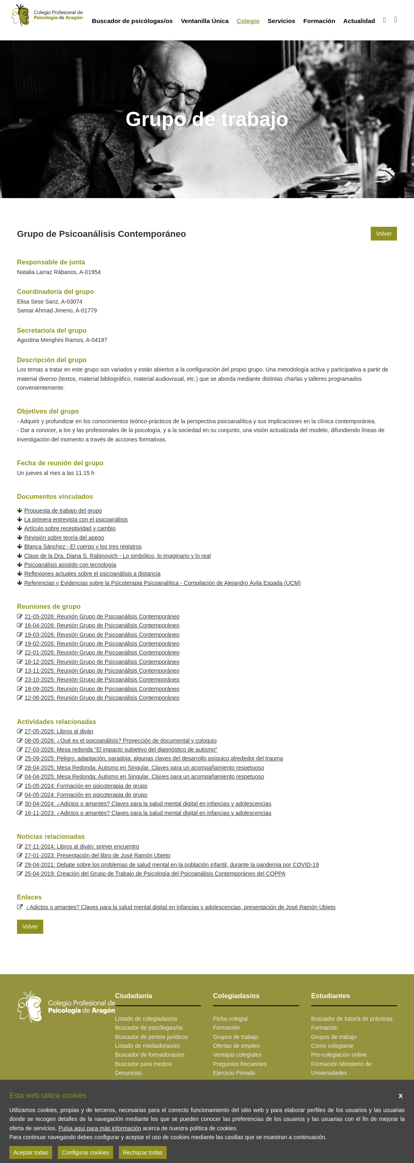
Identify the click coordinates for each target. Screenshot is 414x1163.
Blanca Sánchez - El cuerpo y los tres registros (83, 546)
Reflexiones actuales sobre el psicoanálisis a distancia (92, 573)
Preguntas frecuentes (240, 1064)
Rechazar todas (143, 1152)
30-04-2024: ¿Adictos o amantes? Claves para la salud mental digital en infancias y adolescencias (148, 803)
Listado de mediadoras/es (147, 1046)
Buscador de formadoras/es (150, 1054)
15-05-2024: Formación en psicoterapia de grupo (86, 786)
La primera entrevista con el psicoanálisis (76, 519)
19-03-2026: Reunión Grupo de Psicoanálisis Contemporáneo (102, 634)
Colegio (248, 20)
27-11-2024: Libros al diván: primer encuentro (82, 846)
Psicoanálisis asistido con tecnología (70, 564)
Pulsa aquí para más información (99, 1128)
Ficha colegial (230, 1018)
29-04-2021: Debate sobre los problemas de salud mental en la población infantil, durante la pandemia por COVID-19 (172, 864)
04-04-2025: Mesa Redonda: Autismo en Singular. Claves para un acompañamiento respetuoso (144, 776)
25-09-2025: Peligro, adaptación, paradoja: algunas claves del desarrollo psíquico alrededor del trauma (154, 758)
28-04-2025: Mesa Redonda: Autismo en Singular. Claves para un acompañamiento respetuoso (144, 767)
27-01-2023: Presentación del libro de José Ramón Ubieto (97, 855)
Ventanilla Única (204, 20)
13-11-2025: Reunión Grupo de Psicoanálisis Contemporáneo (102, 670)
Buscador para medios (143, 1064)
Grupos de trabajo (235, 1037)
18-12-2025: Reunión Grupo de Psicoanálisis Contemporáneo (102, 662)
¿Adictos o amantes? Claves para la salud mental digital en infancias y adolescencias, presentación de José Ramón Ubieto (181, 907)
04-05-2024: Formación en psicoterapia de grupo (86, 795)
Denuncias (128, 1073)
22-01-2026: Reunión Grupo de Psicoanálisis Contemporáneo (102, 652)
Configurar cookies (85, 1152)
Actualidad (359, 20)
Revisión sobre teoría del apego (64, 537)
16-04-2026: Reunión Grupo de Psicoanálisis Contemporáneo (102, 625)
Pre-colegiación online (339, 1054)
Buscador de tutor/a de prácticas (352, 1018)
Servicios (281, 20)
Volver (384, 233)
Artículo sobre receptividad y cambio (70, 528)
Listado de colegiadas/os (146, 1018)
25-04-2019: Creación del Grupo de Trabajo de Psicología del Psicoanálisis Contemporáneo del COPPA (155, 873)
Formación (319, 20)
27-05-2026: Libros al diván (59, 731)
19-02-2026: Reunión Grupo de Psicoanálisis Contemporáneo (102, 643)
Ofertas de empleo (236, 1046)
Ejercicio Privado (234, 1073)
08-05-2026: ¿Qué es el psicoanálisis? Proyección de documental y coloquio (121, 740)
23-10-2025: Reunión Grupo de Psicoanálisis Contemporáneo (102, 679)
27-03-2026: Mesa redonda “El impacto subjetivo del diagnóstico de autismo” (121, 749)
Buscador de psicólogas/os (132, 20)
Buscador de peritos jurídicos (151, 1037)
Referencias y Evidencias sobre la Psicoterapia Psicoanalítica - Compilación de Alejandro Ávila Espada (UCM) (162, 583)
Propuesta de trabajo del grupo (63, 510)
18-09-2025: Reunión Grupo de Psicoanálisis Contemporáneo (102, 689)
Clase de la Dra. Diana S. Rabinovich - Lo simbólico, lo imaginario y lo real (117, 556)
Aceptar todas (30, 1152)
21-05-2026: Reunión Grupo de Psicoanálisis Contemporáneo (102, 616)
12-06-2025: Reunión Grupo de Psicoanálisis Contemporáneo (102, 697)
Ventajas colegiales (237, 1054)
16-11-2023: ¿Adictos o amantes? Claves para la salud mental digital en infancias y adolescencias (148, 813)
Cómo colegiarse (332, 1046)
